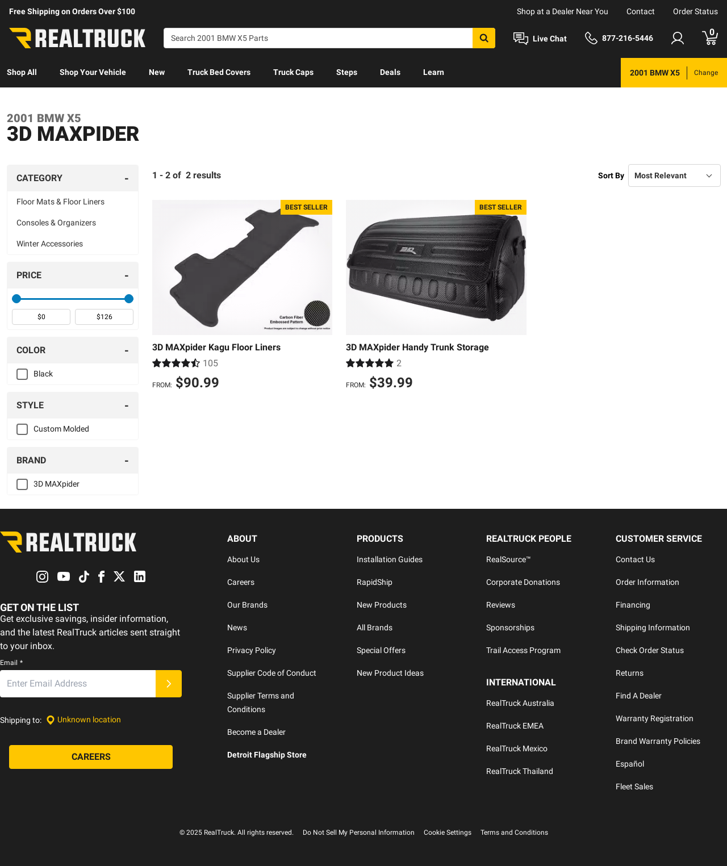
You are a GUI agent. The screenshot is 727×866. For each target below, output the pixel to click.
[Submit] (169, 683)
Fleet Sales (634, 786)
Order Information (647, 582)
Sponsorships (510, 627)
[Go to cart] (710, 38)
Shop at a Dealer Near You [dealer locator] (562, 11)
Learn (433, 72)
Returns (630, 672)
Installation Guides (390, 559)
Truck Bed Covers (218, 72)
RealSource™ (508, 559)
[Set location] (83, 720)
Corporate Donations (523, 582)
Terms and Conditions (514, 832)
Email (11, 663)
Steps (346, 72)
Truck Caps (293, 72)
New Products (382, 604)
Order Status (695, 11)
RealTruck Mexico (517, 748)
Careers (240, 582)
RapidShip (374, 582)
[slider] (16, 298)
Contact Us (635, 559)
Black (43, 373)
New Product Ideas (390, 672)
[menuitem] (22, 72)
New (157, 72)
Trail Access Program (523, 650)
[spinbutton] (41, 317)
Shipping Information (653, 627)
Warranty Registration (654, 718)
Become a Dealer (256, 732)
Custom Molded (61, 428)
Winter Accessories (49, 243)
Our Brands (247, 604)
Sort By (611, 175)
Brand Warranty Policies (658, 741)
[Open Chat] (540, 38)
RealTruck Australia (520, 703)
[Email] (78, 683)
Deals (390, 72)
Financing (633, 604)
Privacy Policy (251, 650)
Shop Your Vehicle (93, 72)
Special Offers (381, 650)
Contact (640, 11)
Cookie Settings (447, 832)
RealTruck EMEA (515, 725)
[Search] (329, 38)
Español (630, 763)
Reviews (500, 604)
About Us (243, 559)
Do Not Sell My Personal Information (359, 832)
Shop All (22, 72)
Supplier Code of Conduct (271, 672)
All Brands (374, 627)
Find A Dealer (639, 695)
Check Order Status (650, 650)
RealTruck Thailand (519, 771)
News (237, 627)
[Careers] (91, 757)
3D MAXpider (57, 483)
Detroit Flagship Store (267, 754)
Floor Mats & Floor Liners (60, 201)
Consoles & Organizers (56, 222)
